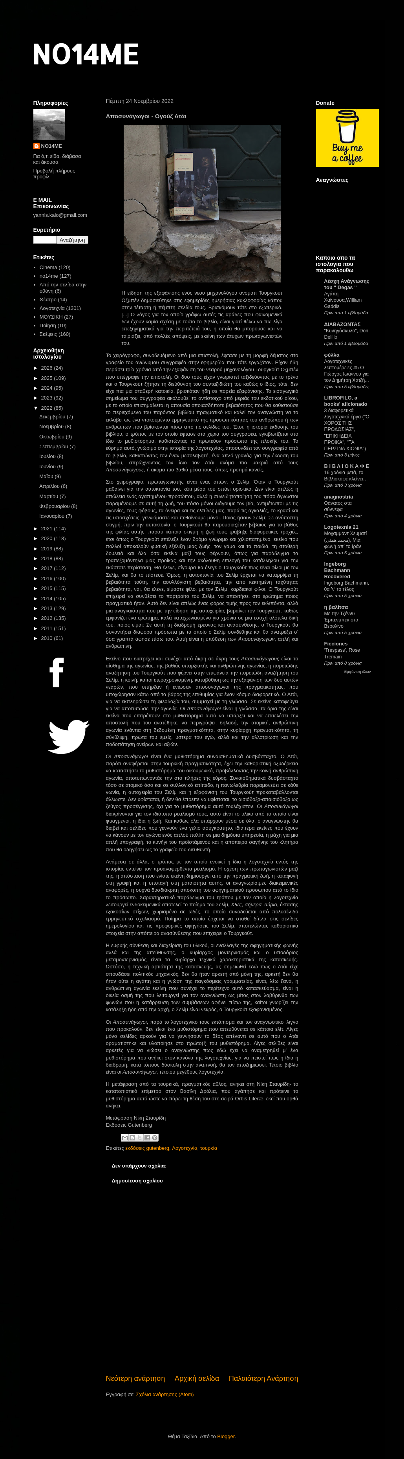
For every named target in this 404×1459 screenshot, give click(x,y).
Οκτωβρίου (52, 437)
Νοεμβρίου (52, 426)
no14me (49, 276)
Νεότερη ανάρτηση (135, 1378)
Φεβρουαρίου (55, 506)
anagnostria (338, 497)
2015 (47, 588)
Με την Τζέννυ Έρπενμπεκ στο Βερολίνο (341, 620)
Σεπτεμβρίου (54, 446)
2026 (47, 368)
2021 (47, 529)
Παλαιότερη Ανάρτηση (263, 1378)
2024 (47, 388)
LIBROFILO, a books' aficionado (345, 401)
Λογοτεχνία (184, 1148)
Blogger (225, 1436)
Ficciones (336, 644)
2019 (47, 549)
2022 (47, 408)
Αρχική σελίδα (197, 1378)
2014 (47, 598)
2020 (47, 538)
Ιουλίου (48, 456)
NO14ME (85, 53)
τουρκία (209, 1148)
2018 (47, 558)
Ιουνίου (48, 466)
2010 (47, 638)
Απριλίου (50, 486)
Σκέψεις (48, 334)
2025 (47, 378)
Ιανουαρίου (52, 516)
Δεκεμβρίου (53, 417)
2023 (47, 398)
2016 (47, 578)
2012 (47, 618)
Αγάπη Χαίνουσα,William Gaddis (343, 300)
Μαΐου (47, 476)
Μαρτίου (49, 496)
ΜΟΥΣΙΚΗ (51, 317)
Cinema (48, 267)
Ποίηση (48, 325)
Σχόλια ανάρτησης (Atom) (165, 1394)
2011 (47, 628)
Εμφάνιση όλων (357, 671)
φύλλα (332, 355)
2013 (47, 608)
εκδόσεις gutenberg (147, 1148)
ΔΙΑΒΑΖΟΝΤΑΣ (342, 324)
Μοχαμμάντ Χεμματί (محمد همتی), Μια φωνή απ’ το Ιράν (345, 540)
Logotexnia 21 (341, 527)
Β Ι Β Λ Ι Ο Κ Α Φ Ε (346, 466)
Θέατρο (48, 299)
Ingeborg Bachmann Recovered (337, 570)
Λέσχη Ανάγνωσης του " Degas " (346, 284)
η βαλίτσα (336, 607)
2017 (47, 568)
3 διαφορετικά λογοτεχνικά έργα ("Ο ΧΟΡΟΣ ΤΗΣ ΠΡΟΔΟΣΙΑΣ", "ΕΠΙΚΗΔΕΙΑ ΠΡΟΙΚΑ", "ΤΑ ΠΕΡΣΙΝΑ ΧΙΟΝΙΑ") (346, 429)
